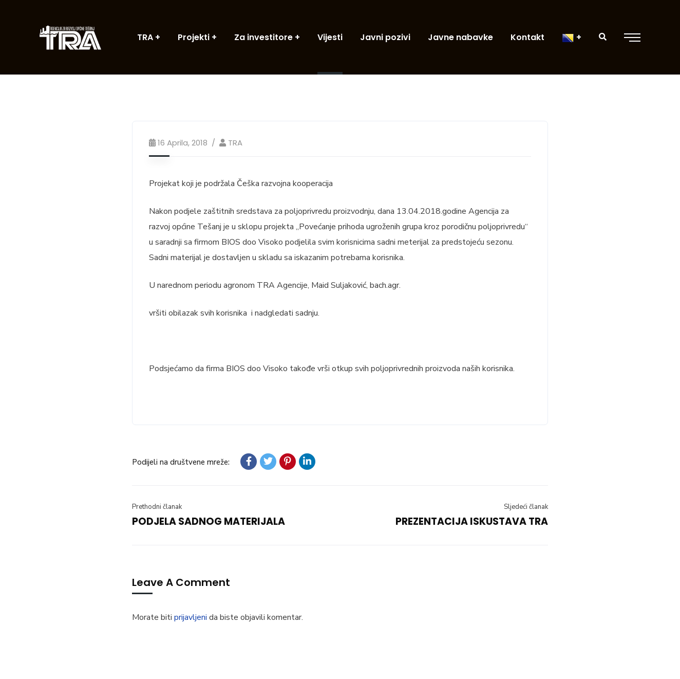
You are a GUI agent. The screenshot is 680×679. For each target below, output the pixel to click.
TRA (235, 142)
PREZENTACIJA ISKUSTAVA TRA (471, 521)
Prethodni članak (157, 506)
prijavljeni (190, 617)
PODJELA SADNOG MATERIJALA (208, 521)
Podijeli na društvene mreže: (181, 462)
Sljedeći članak (526, 506)
